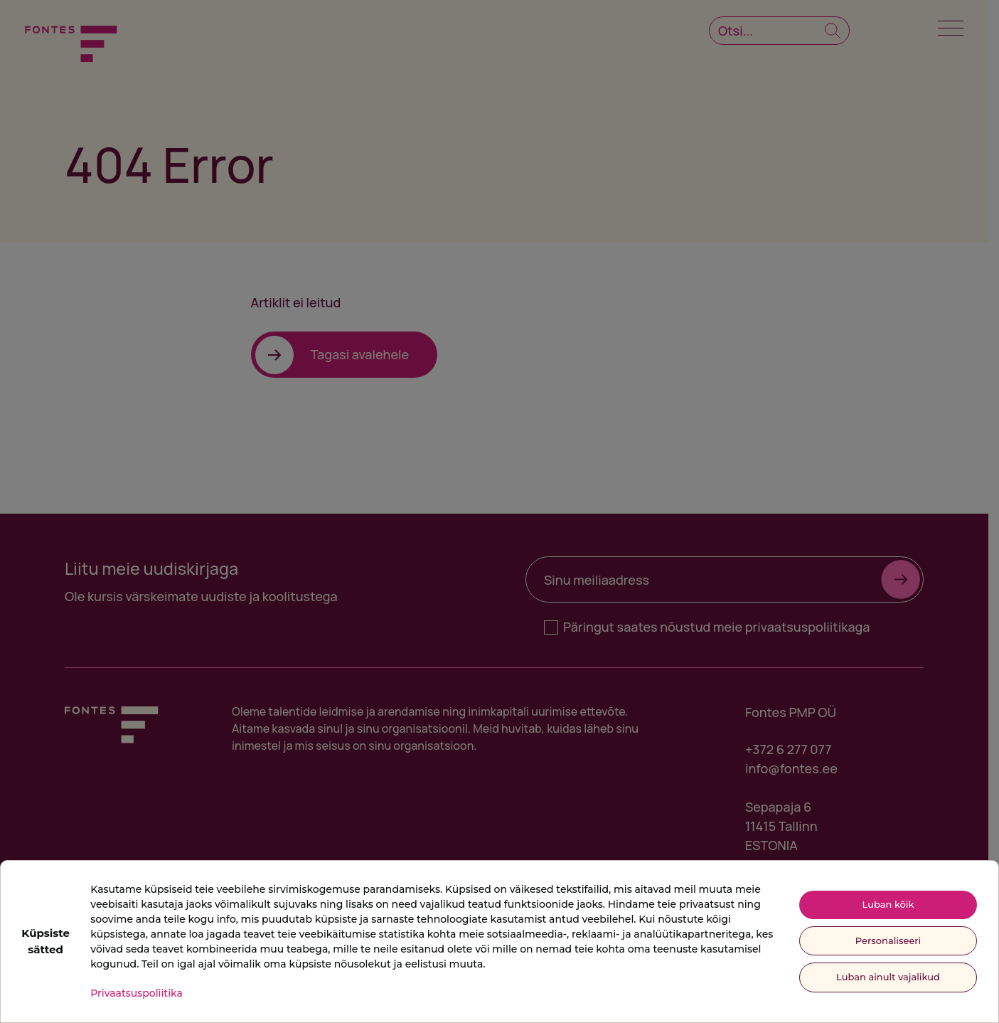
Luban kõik (888, 904)
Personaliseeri (888, 940)
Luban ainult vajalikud (888, 976)
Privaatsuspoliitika (136, 993)
